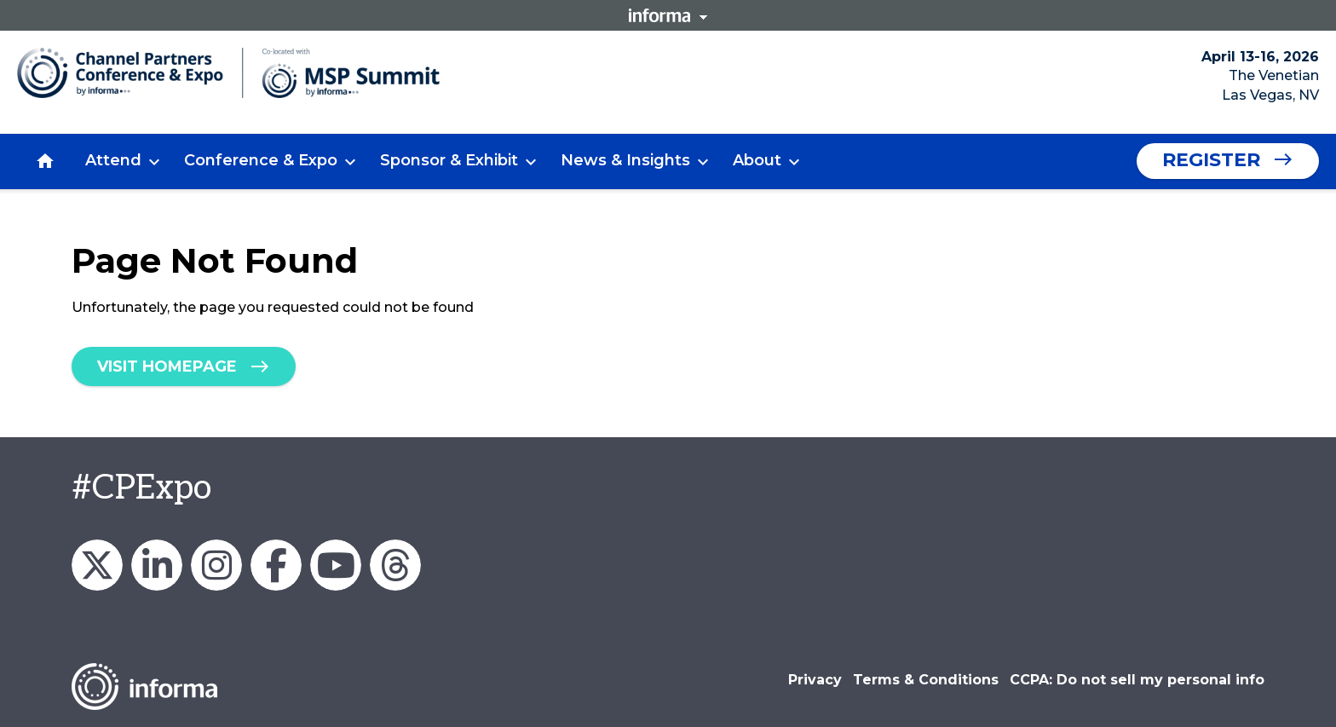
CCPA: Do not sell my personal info (1137, 680)
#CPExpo (141, 488)
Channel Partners (156, 565)
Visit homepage (167, 366)
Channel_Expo (97, 565)
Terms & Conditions (926, 680)
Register (1211, 159)
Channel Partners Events (276, 565)
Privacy (815, 680)
